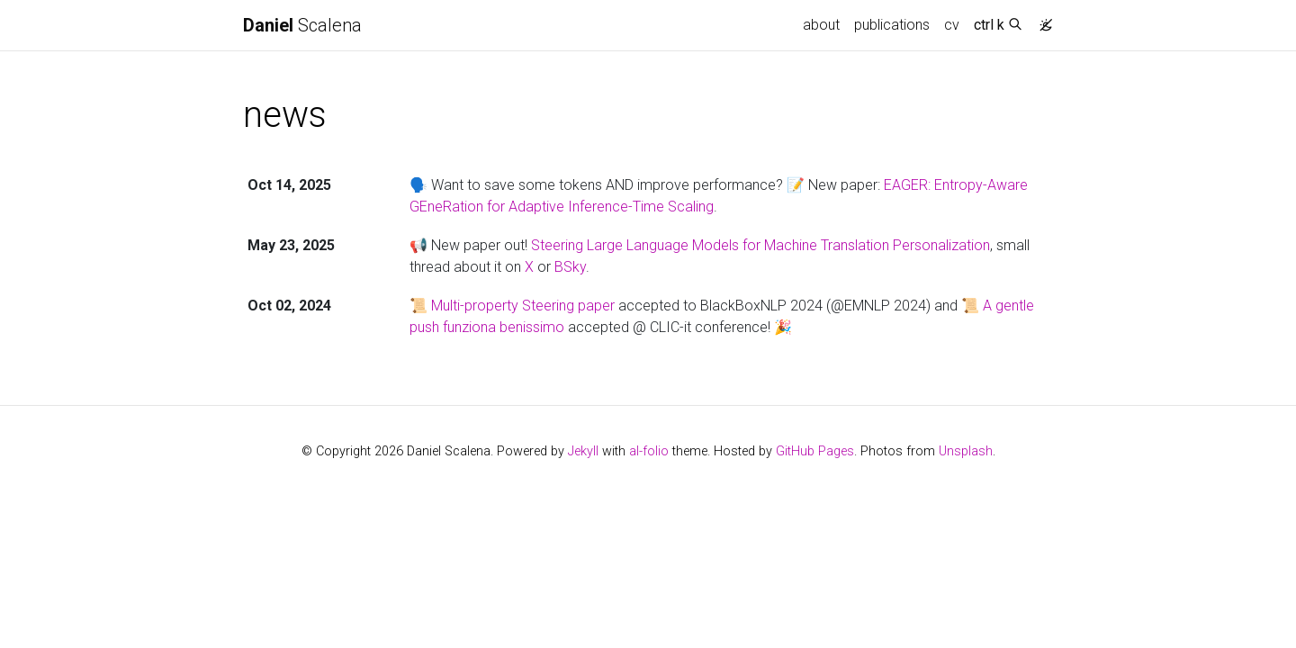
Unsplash (966, 451)
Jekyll (583, 451)
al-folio (649, 451)
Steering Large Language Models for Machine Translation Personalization (760, 245)
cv (951, 24)
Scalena (302, 25)
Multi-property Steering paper (523, 305)
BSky (570, 266)
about (821, 24)
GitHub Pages (815, 451)
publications (892, 24)
